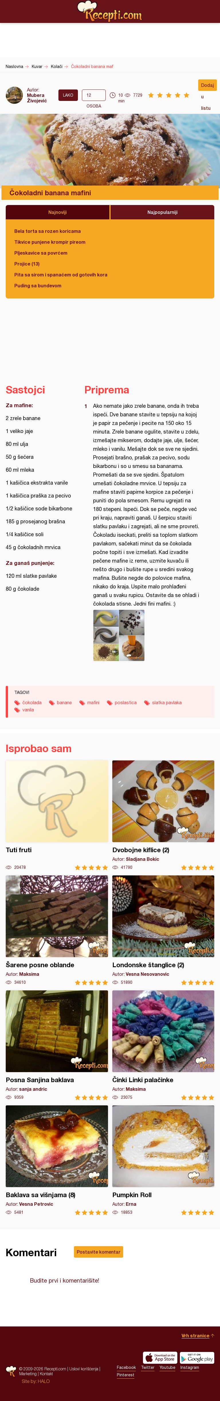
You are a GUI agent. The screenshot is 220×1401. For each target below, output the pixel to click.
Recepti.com (110, 11)
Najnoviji (57, 212)
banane (64, 702)
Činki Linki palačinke (163, 1045)
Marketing (28, 1373)
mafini (93, 702)
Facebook (126, 1367)
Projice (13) (27, 263)
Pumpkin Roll (163, 1160)
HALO (44, 1381)
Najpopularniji (163, 212)
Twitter (147, 1367)
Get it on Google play (197, 1358)
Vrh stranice (195, 1335)
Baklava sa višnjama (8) (57, 1160)
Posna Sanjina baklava (57, 1045)
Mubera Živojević (37, 97)
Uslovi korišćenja (83, 1368)
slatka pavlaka (167, 702)
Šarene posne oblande (57, 930)
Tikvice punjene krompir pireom (49, 242)
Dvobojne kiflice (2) (163, 815)
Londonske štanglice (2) (163, 930)
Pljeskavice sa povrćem (40, 252)
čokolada (32, 702)
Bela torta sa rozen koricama (47, 231)
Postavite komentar (98, 1251)
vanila (28, 709)
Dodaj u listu (207, 86)
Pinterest (125, 1375)
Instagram (189, 1367)
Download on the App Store (160, 1358)
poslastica (126, 702)
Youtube (167, 1367)
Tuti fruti (57, 815)
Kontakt (46, 1373)
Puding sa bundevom (37, 285)
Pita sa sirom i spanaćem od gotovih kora (60, 274)
